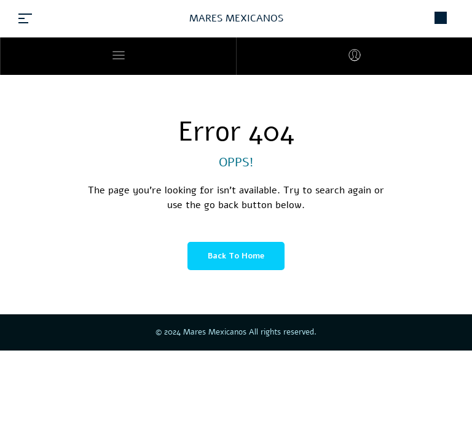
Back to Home (236, 256)
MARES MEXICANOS (236, 18)
